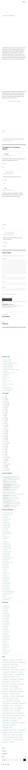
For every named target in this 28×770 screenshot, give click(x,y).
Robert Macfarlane (6, 722)
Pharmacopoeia (6, 717)
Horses (4, 431)
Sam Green (5, 575)
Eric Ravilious (5, 686)
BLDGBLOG (5, 520)
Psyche (4, 570)
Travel (4, 459)
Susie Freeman (6, 647)
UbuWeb (5, 596)
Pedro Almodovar (21, 139)
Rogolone (13, 500)
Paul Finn (5, 642)
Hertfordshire (12, 693)
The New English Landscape (8, 591)
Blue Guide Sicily (6, 669)
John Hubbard (17, 701)
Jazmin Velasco (6, 626)
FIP (4, 535)
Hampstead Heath (13, 691)
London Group (17, 710)
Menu (24, 1)
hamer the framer (7, 138)
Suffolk (13, 734)
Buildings (5, 402)
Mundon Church (13, 495)
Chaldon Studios (6, 527)
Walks (4, 467)
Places (4, 446)
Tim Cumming (15, 739)
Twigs (4, 462)
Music (23, 138)
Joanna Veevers (6, 629)
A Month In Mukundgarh (8, 366)
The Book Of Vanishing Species (9, 372)
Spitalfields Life (6, 577)
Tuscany (21, 739)
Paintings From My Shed (8, 367)
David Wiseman (6, 616)
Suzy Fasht (5, 649)
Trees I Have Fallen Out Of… (8, 384)
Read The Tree (6, 572)
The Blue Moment (6, 578)
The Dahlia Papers (6, 581)
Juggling (4, 436)
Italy (3, 698)
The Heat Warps (6, 586)
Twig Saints (5, 653)
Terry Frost (16, 737)
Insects (4, 433)
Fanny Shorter (6, 621)
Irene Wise (5, 482)
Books (4, 399)
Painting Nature (6, 567)
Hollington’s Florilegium (8, 388)
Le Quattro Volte (6, 377)
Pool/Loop (5, 371)
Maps (4, 438)
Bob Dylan (23, 669)
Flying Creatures (6, 536)
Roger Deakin (22, 722)
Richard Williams (13, 720)
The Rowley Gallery (7, 650)
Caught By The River (7, 525)
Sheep (4, 452)
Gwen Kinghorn (6, 503)
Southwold (5, 734)
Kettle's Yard (5, 549)
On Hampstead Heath (7, 359)
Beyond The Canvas (7, 519)
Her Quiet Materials (7, 544)
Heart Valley (5, 375)
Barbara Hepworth (14, 664)
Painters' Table (6, 565)
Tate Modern (9, 737)
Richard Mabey (6, 720)
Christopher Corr (6, 613)
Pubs (4, 449)
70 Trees (4, 385)
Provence (19, 717)
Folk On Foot (5, 538)
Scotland (10, 732)
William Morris (5, 742)
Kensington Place (6, 708)
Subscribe (4, 750)
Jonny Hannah (6, 632)
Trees (4, 460)
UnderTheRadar (6, 599)
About (3, 756)
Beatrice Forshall (6, 667)
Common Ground (6, 676)
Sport (4, 454)
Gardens (4, 425)
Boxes (4, 401)
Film (21, 138)
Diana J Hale (5, 528)
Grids (4, 428)
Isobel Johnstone (6, 624)
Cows (4, 409)
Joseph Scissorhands (7, 548)
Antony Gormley (6, 664)
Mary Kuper (13, 713)
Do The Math (5, 530)
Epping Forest (21, 684)
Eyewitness (15, 686)
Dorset (18, 681)
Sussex (4, 737)
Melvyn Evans (6, 640)
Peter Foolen (5, 569)
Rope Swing (5, 725)
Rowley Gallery (12, 725)
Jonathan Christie (6, 703)
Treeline (4, 379)
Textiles (4, 455)
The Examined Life (6, 583)
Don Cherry (12, 681)
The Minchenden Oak (7, 390)
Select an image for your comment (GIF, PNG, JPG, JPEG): (14, 302)
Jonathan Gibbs (6, 631)
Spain (9, 734)
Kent (12, 708)
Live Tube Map (6, 554)
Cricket (4, 410)
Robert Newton (6, 644)
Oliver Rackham (20, 713)
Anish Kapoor (14, 662)
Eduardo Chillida (6, 684)
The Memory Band (6, 590)
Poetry (4, 447)
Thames (21, 737)
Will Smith (12, 742)
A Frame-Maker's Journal (8, 512)
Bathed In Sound (6, 374)
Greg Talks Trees (6, 543)
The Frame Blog (6, 585)
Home (3, 748)
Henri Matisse (21, 691)
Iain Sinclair (12, 696)
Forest (4, 540)
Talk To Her (18, 101)
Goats (4, 426)
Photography (5, 443)
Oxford (4, 715)
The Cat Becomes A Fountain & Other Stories (11, 369)
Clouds (4, 407)
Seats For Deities (6, 387)
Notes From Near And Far (8, 562)
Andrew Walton (19, 659)
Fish (4, 417)
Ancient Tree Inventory (7, 514)
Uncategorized (6, 463)
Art (4, 396)
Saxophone (5, 732)
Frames (4, 420)
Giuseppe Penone (17, 688)
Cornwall (13, 676)
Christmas (5, 674)
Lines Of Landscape (7, 552)
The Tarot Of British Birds (8, 364)
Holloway (18, 693)
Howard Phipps (6, 696)
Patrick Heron (17, 715)
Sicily (21, 732)
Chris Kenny (20, 672)
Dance (4, 412)
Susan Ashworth (6, 645)
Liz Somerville (6, 637)
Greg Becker (5, 691)
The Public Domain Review (8, 593)
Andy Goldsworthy (6, 662)
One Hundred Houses (7, 361)
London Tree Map (6, 556)
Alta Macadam (12, 659)
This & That (5, 457)
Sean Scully (16, 732)
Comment (4, 258)
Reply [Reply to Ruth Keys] (4, 167)
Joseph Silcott (5, 705)
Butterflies (5, 404)
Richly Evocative (6, 573)
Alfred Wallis (5, 659)
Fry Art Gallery (6, 541)
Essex (11, 686)
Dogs (4, 414)
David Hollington (6, 615)
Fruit (4, 422)
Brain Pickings (6, 522)
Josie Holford (5, 493)
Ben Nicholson (14, 667)
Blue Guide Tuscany (15, 669)
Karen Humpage (18, 705)
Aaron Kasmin (6, 605)
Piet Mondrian (13, 717)
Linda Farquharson (6, 636)
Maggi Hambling (6, 713)
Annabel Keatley (6, 607)
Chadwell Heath (6, 672)
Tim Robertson (6, 652)
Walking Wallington (13, 506)
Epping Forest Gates (7, 532)
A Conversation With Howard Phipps (10, 363)
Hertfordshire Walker (7, 546)
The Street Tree (6, 594)
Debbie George (6, 618)
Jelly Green (5, 628)
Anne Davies (5, 608)
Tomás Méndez (9, 140)
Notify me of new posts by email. (7, 297)
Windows (5, 470)
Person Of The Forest (7, 380)
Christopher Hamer (20, 674)
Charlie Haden (13, 672)
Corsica (17, 676)
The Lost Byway (6, 588)
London (11, 710)
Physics (4, 444)
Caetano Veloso (7, 139)
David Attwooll (5, 679)
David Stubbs (20, 679)
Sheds (4, 451)
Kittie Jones (5, 634)
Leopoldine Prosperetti (7, 551)
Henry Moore (5, 693)
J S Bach (11, 705)
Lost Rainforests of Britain (8, 557)
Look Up (5, 382)
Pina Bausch (4, 140)
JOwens (4, 490)
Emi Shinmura (6, 620)
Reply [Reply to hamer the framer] (4, 183)
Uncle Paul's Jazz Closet (7, 598)
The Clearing (5, 580)
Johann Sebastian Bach (7, 701)
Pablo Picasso (10, 715)
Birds (19, 138)
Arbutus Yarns (6, 515)
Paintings (5, 441)
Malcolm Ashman (6, 639)
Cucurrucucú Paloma (11, 101)
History (4, 430)
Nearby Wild (5, 561)
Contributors (4, 753)
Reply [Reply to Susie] (4, 228)
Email (3, 281)
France (11, 688)
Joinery (4, 434)
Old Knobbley (6, 564)
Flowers (4, 418)
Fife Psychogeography (7, 533)
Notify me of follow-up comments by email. (9, 294)
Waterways (5, 468)
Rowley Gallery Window (7, 727)
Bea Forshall (5, 517)
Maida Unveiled (6, 559)
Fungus (4, 423)
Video (3, 139)
